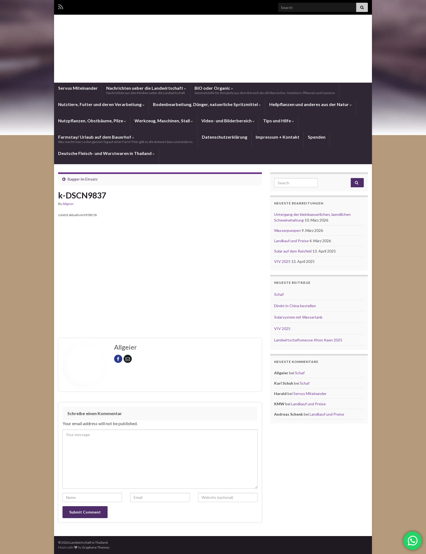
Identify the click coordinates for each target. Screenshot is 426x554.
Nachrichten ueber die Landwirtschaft (146, 90)
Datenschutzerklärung (224, 136)
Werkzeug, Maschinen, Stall (163, 120)
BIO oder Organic (265, 90)
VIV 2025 (282, 261)
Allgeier (68, 204)
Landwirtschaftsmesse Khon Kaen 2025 (308, 340)
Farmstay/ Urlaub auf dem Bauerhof (125, 139)
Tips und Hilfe (278, 120)
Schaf (279, 294)
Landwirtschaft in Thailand (213, 60)
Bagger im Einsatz (83, 179)
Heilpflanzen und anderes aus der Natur (310, 104)
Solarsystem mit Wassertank (298, 317)
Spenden (316, 136)
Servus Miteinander (78, 88)
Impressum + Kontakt (277, 136)
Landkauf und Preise (291, 240)
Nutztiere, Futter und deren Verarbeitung (101, 104)
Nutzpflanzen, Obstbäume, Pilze (92, 120)
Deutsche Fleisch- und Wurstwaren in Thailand (106, 153)
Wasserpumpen (288, 230)
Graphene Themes (95, 547)
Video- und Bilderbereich (228, 120)
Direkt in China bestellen (295, 305)
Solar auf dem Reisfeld (293, 251)
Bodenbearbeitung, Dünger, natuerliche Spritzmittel (207, 104)
